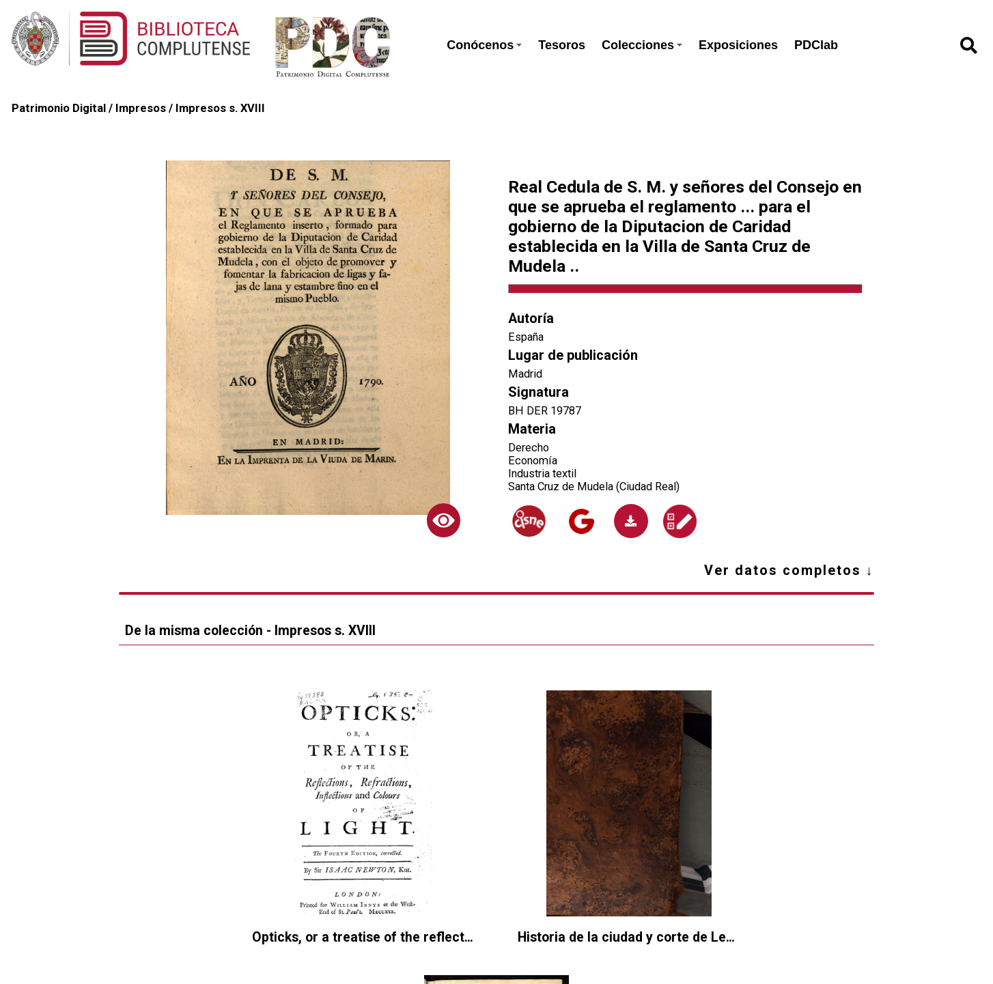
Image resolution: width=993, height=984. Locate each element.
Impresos (140, 108)
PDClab (816, 45)
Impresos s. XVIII (220, 108)
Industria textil (542, 473)
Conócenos (484, 45)
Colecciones (642, 45)
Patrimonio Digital (59, 108)
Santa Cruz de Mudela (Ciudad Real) (594, 486)
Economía (532, 460)
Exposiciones (738, 45)
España (526, 337)
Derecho (528, 447)
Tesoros (561, 45)
